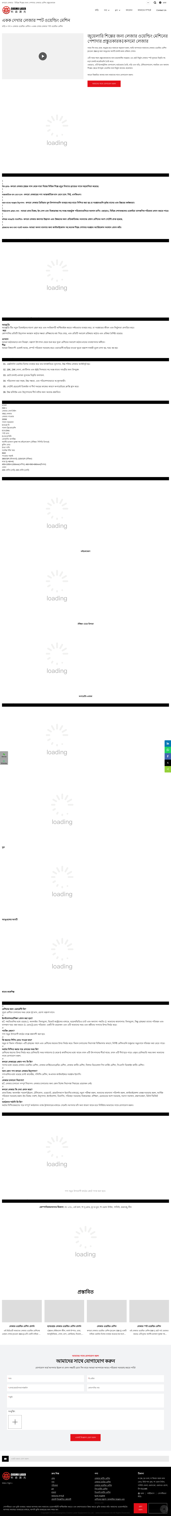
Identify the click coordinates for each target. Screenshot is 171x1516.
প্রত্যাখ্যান (157, 1508)
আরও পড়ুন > (7, 1483)
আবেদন (129, 10)
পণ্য (105, 10)
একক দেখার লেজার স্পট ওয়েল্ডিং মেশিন (47, 26)
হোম (53, 1478)
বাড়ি (97, 10)
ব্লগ (116, 10)
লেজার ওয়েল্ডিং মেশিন (21, 26)
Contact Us (161, 10)
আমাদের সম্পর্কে (144, 10)
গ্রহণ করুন (140, 1508)
